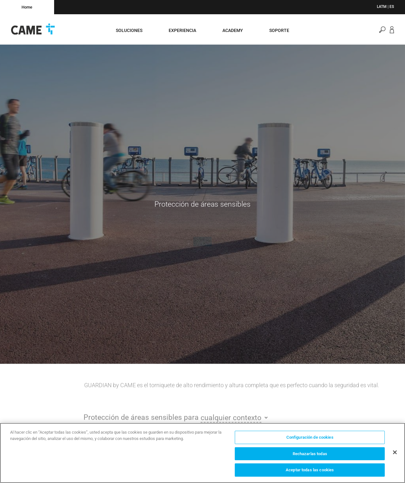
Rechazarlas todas (310, 453)
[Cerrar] (395, 452)
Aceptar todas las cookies (310, 469)
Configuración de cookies (309, 437)
